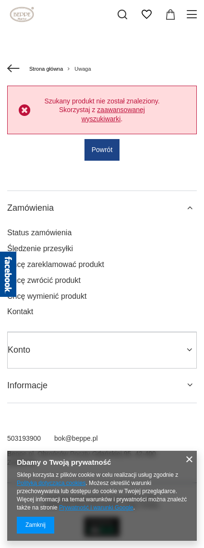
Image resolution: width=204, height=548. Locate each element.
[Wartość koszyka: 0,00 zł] (170, 14)
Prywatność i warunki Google (96, 507)
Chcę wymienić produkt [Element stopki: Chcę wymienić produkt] (46, 296)
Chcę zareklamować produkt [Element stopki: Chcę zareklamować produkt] (55, 264)
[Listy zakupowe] (146, 14)
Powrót (102, 149)
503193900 (24, 438)
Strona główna (46, 69)
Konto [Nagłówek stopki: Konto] (19, 350)
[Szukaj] (122, 14)
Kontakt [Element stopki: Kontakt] (20, 311)
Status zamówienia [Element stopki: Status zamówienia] (39, 233)
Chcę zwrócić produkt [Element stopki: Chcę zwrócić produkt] (44, 280)
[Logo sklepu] (21, 14)
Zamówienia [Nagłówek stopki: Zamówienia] (30, 208)
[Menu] (193, 14)
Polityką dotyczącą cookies (51, 483)
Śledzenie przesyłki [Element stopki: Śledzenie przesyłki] (40, 248)
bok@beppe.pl (76, 438)
